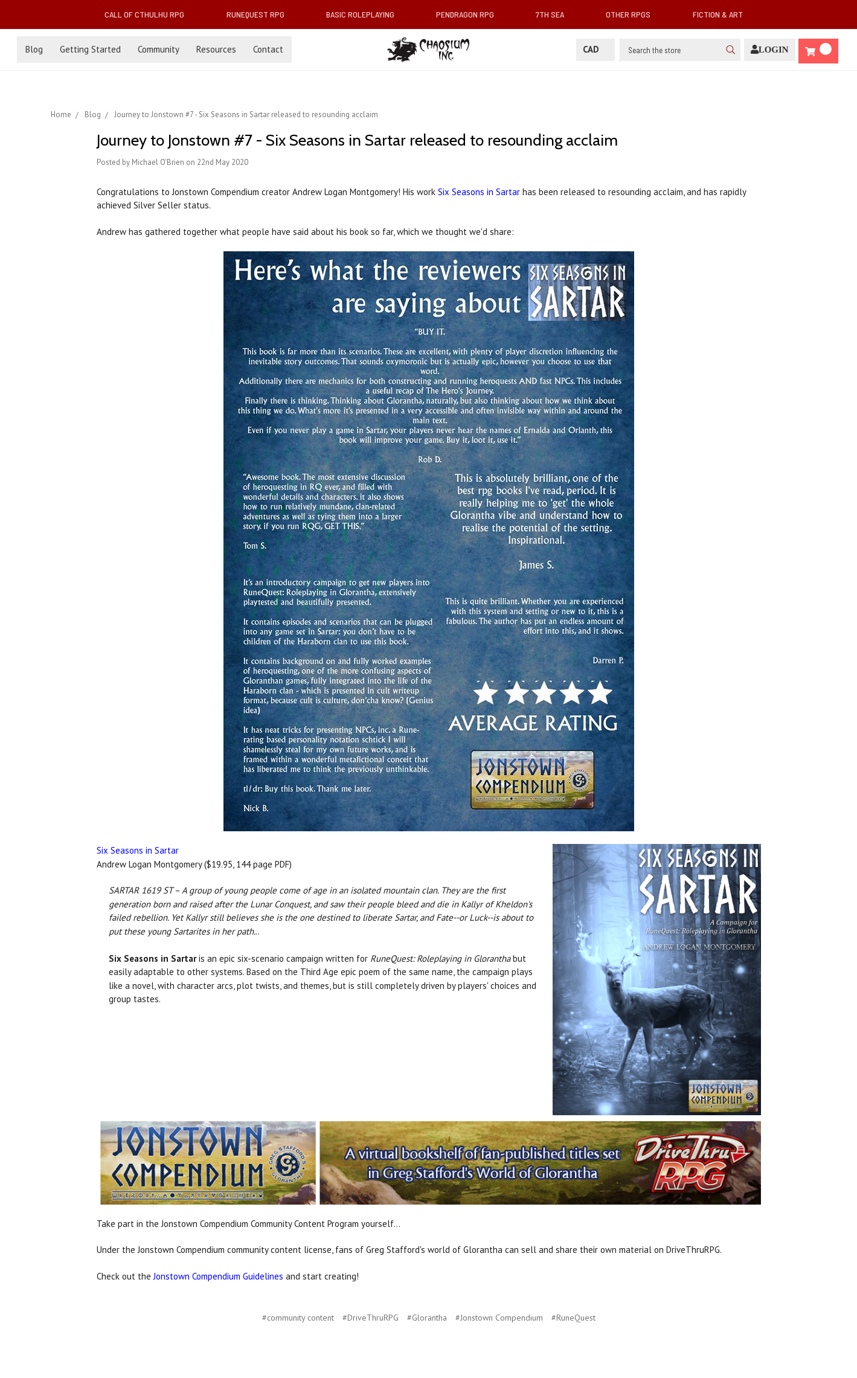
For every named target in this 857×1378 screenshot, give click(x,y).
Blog (34, 49)
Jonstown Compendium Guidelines (218, 1276)
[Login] (769, 50)
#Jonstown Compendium (499, 1317)
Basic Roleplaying (365, 14)
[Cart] (818, 51)
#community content (298, 1317)
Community (158, 49)
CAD (595, 49)
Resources (216, 49)
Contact (268, 49)
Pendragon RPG (470, 14)
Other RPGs (633, 14)
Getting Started (90, 49)
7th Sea (555, 14)
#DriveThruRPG (370, 1317)
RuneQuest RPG (260, 14)
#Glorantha (427, 1317)
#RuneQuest (573, 1317)
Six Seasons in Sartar (479, 192)
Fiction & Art (723, 14)
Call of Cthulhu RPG (149, 14)
